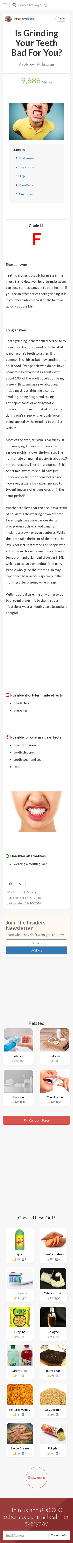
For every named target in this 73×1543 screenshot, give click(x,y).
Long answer (26, 167)
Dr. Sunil (30, 18)
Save (61, 18)
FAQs (21, 176)
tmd (17, 767)
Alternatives (26, 194)
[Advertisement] (36, 646)
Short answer (26, 158)
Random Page (37, 1120)
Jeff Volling (28, 892)
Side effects (25, 185)
